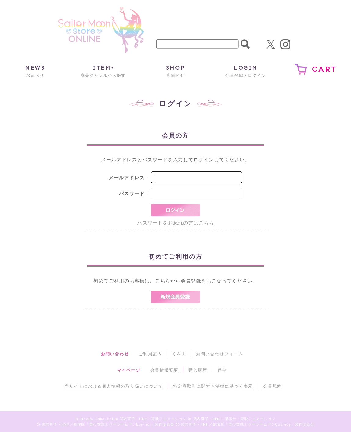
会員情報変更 (164, 370)
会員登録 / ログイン (245, 71)
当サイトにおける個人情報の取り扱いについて (113, 386)
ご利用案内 (150, 354)
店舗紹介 (175, 71)
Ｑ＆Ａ (179, 354)
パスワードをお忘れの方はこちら (175, 222)
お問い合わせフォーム (219, 354)
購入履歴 (197, 370)
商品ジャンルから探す (103, 71)
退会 (222, 370)
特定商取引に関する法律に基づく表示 (213, 386)
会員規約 (272, 386)
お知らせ (35, 71)
